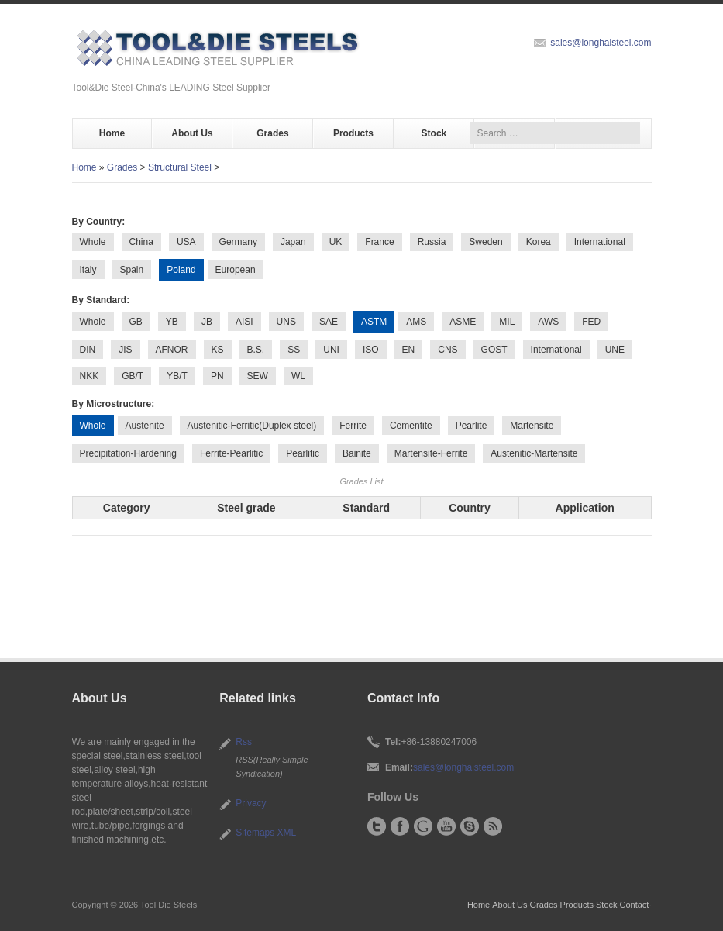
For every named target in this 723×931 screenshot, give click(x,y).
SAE (328, 321)
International (599, 241)
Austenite (145, 425)
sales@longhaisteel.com (600, 42)
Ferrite (353, 425)
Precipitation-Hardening (128, 453)
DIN (88, 349)
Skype (469, 826)
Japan (293, 241)
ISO (371, 349)
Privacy (251, 803)
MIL (507, 321)
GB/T (132, 376)
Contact (634, 904)
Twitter (376, 826)
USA (186, 241)
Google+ (423, 826)
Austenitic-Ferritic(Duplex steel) (252, 425)
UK (336, 241)
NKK (89, 376)
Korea (538, 241)
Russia (432, 241)
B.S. (256, 349)
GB (136, 321)
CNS (447, 349)
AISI (244, 321)
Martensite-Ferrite (431, 453)
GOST (494, 349)
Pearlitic (302, 453)
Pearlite (471, 425)
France (379, 241)
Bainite (357, 453)
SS (293, 349)
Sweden (485, 241)
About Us (191, 133)
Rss (244, 741)
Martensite (531, 425)
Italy (88, 269)
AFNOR (172, 349)
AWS (548, 321)
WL (298, 376)
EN (408, 349)
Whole (93, 241)
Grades (272, 133)
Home (112, 133)
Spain (132, 269)
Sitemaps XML (266, 832)
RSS (493, 826)
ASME (462, 321)
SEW (257, 376)
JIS (125, 349)
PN (217, 376)
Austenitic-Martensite (534, 453)
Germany (238, 241)
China (141, 241)
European (235, 269)
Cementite (411, 425)
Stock (434, 133)
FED (591, 321)
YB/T (177, 376)
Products (353, 133)
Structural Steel (180, 167)
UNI (331, 349)
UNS (286, 321)
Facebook (400, 826)
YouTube (446, 826)
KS (218, 349)
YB (172, 321)
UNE (615, 349)
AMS (416, 321)
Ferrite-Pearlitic (231, 453)
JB (206, 321)
